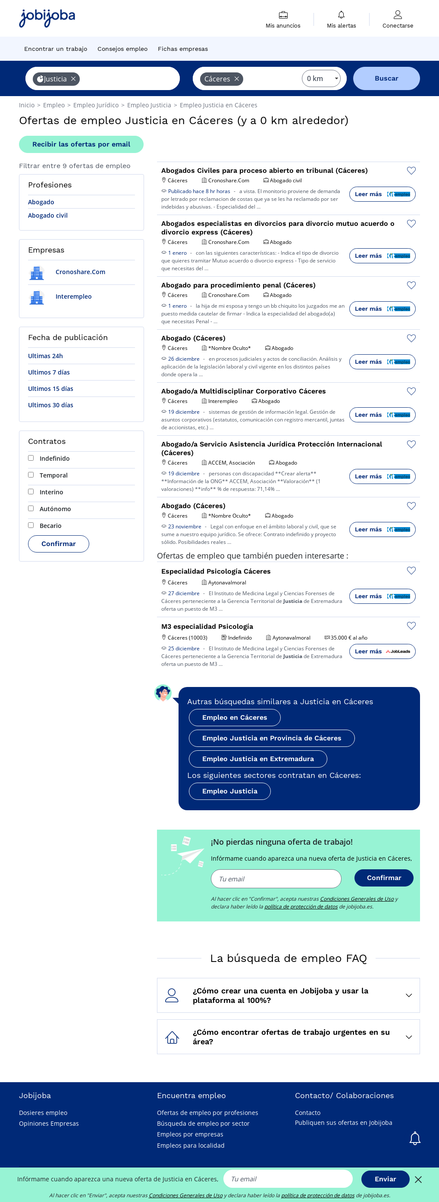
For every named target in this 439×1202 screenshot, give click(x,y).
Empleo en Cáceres (234, 717)
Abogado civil (48, 215)
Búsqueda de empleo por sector (203, 1123)
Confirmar (58, 544)
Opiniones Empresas (49, 1123)
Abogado (41, 202)
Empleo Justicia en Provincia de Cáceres (272, 738)
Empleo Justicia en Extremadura (258, 759)
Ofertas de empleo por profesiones (207, 1112)
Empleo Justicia (229, 791)
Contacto (307, 1112)
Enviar (385, 1179)
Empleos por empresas (190, 1134)
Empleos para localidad (191, 1145)
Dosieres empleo (43, 1112)
